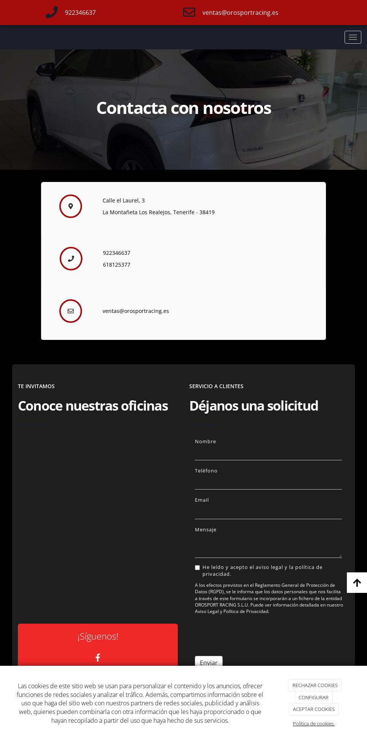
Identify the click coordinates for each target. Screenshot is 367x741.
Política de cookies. (314, 723)
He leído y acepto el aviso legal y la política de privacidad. (259, 570)
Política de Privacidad (245, 611)
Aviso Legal (207, 611)
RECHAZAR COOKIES (315, 685)
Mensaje (206, 529)
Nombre (205, 441)
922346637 (80, 12)
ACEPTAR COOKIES (314, 709)
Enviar (209, 663)
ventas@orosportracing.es (240, 12)
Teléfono (206, 470)
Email (202, 499)
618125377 (116, 264)
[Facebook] (98, 658)
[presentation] (252, 635)
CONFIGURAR (314, 697)
